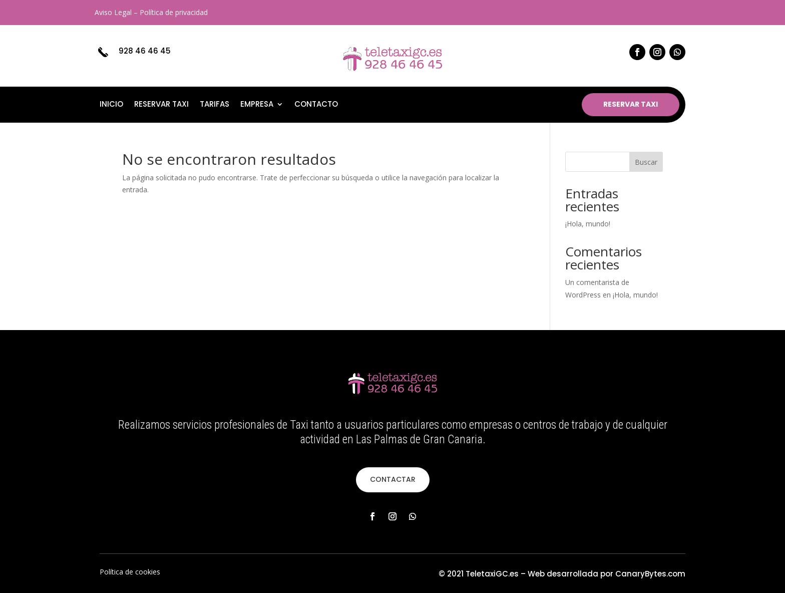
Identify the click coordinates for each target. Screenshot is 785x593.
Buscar (646, 162)
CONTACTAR (393, 479)
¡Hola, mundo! (587, 223)
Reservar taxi (161, 105)
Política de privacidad (174, 12)
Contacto (316, 105)
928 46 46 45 (145, 51)
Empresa (256, 105)
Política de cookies (130, 571)
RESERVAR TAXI (630, 104)
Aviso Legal (113, 12)
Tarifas (214, 105)
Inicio (111, 105)
